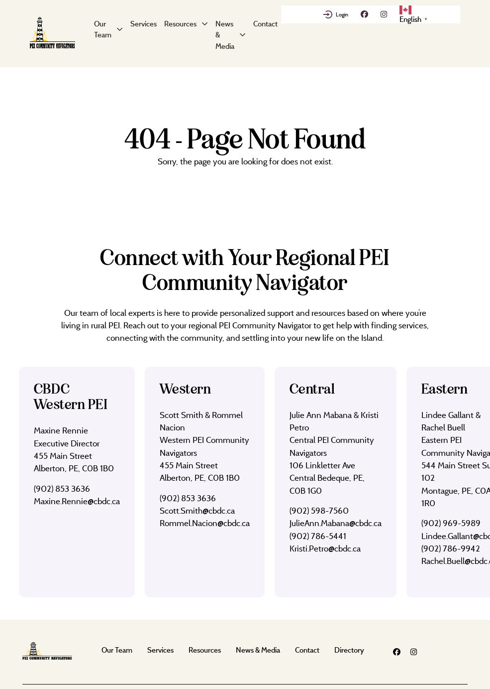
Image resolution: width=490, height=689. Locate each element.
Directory (349, 650)
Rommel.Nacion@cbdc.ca (205, 523)
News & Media (224, 35)
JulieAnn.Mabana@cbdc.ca (336, 523)
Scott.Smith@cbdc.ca (197, 510)
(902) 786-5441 (318, 536)
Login (342, 14)
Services (143, 23)
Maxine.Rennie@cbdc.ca (77, 501)
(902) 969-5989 (451, 523)
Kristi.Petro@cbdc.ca (325, 548)
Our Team (102, 29)
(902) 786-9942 (450, 548)
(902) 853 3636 (62, 488)
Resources (180, 23)
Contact (265, 23)
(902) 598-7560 (319, 510)
